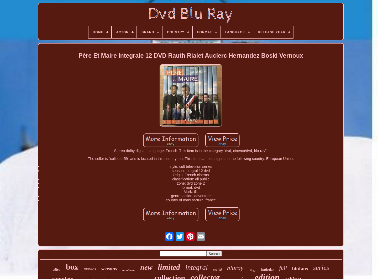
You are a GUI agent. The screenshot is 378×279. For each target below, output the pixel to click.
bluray (235, 268)
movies (90, 268)
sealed (217, 269)
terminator (128, 270)
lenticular (267, 269)
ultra (56, 269)
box (72, 266)
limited (169, 267)
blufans (300, 268)
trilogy (252, 270)
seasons (109, 268)
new (146, 267)
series (321, 267)
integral (196, 267)
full (283, 268)
